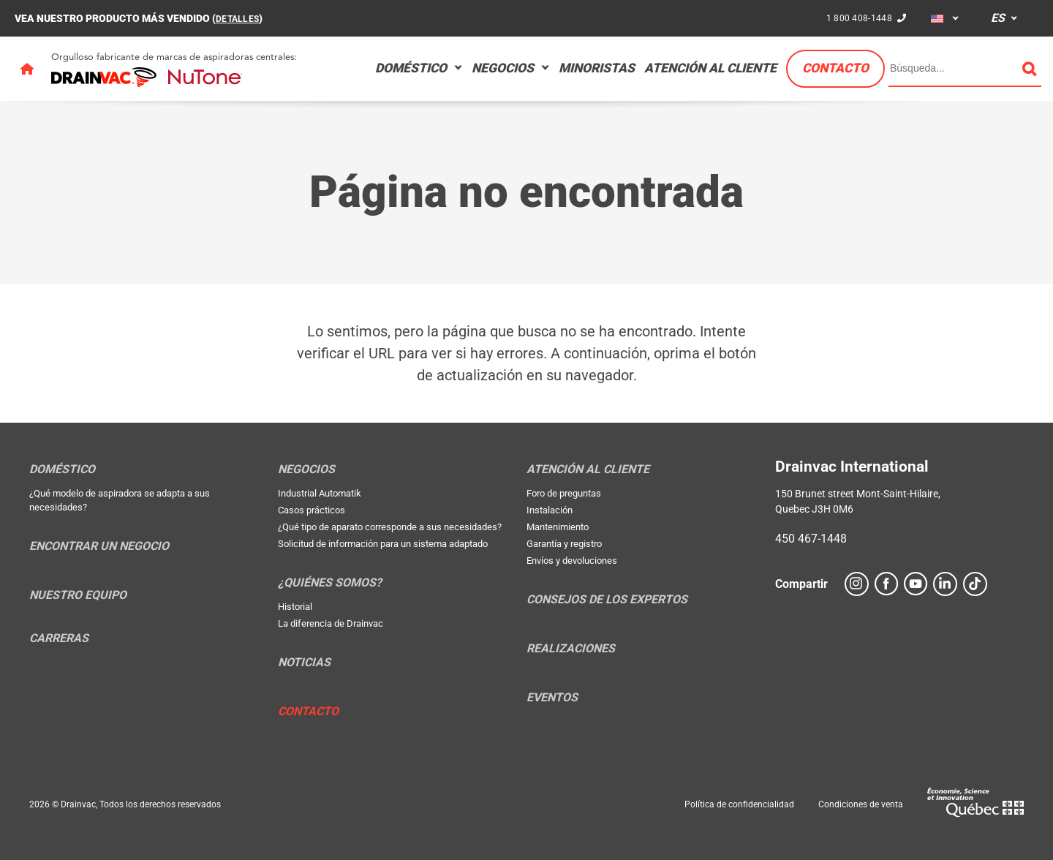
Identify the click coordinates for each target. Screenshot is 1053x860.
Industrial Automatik (319, 493)
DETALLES (240, 18)
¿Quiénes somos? (330, 583)
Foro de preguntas (563, 493)
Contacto (835, 68)
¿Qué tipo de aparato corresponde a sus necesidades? (390, 526)
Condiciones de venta (860, 804)
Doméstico (411, 68)
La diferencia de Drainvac (330, 623)
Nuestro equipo (78, 595)
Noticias (304, 662)
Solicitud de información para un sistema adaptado (383, 543)
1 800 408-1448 (856, 17)
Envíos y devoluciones (571, 560)
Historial (295, 606)
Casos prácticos (311, 510)
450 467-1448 (811, 539)
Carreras (58, 638)
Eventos (552, 698)
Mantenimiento (557, 526)
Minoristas (597, 68)
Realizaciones (570, 649)
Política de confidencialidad (739, 804)
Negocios (503, 68)
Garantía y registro (564, 543)
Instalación (549, 510)
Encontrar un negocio (99, 546)
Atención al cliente (710, 68)
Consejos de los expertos (606, 600)
